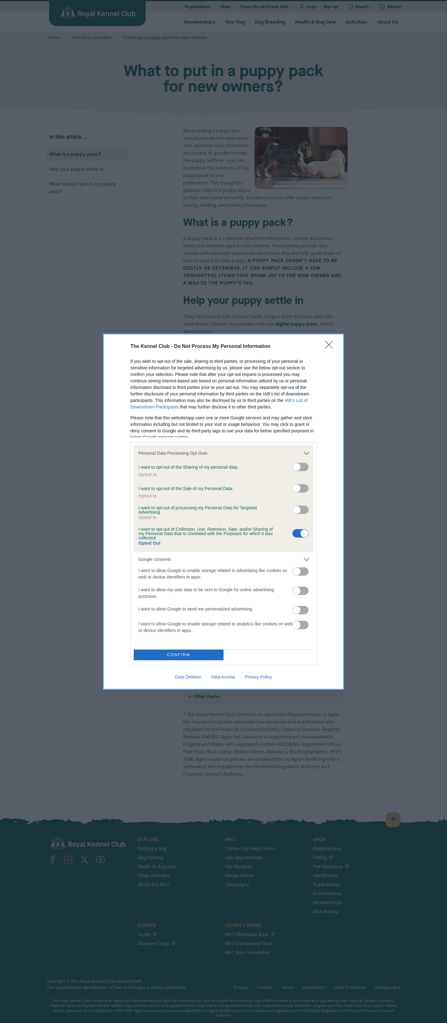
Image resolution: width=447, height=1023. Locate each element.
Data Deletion (188, 676)
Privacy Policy (258, 676)
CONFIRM (178, 654)
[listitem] (223, 453)
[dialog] (223, 512)
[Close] (331, 347)
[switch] (300, 467)
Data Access (223, 676)
